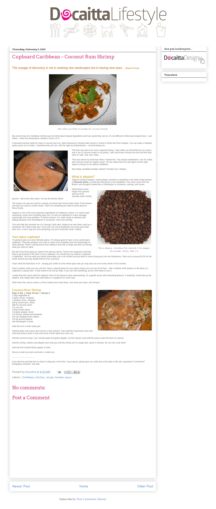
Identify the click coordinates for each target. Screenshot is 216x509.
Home (83, 486)
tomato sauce (63, 377)
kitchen (40, 377)
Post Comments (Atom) (91, 499)
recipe (50, 377)
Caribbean (27, 377)
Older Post (145, 486)
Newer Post (21, 486)
